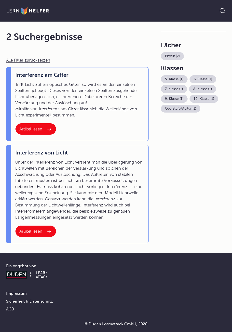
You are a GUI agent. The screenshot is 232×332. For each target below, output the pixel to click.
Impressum (16, 293)
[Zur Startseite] (28, 11)
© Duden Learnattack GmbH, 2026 (116, 324)
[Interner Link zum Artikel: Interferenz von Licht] (35, 231)
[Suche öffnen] (222, 10)
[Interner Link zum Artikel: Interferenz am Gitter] (35, 129)
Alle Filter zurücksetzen (28, 60)
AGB (10, 309)
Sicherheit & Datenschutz (29, 301)
